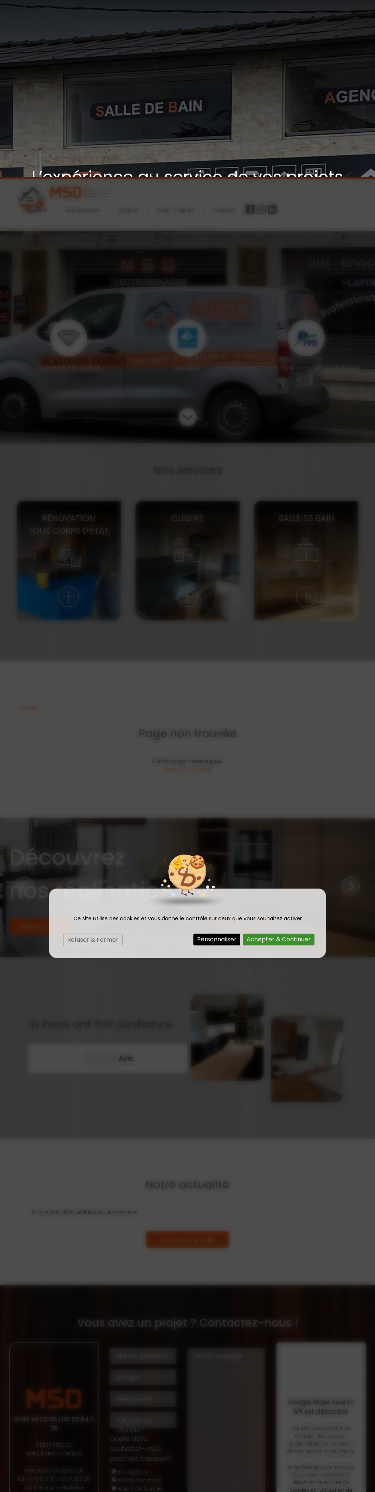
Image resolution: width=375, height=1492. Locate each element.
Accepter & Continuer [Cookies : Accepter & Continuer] (279, 762)
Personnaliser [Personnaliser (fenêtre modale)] (217, 762)
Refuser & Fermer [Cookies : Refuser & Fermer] (92, 762)
